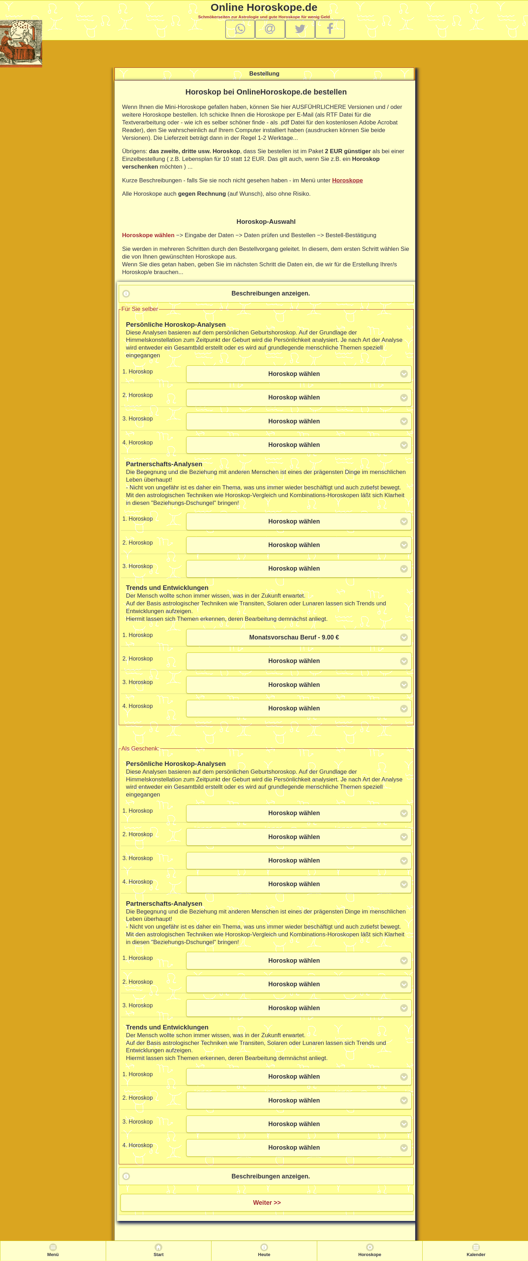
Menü (53, 1254)
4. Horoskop (138, 443)
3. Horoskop (138, 419)
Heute (264, 1254)
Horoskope (347, 180)
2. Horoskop (138, 395)
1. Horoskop (138, 372)
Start (158, 1254)
